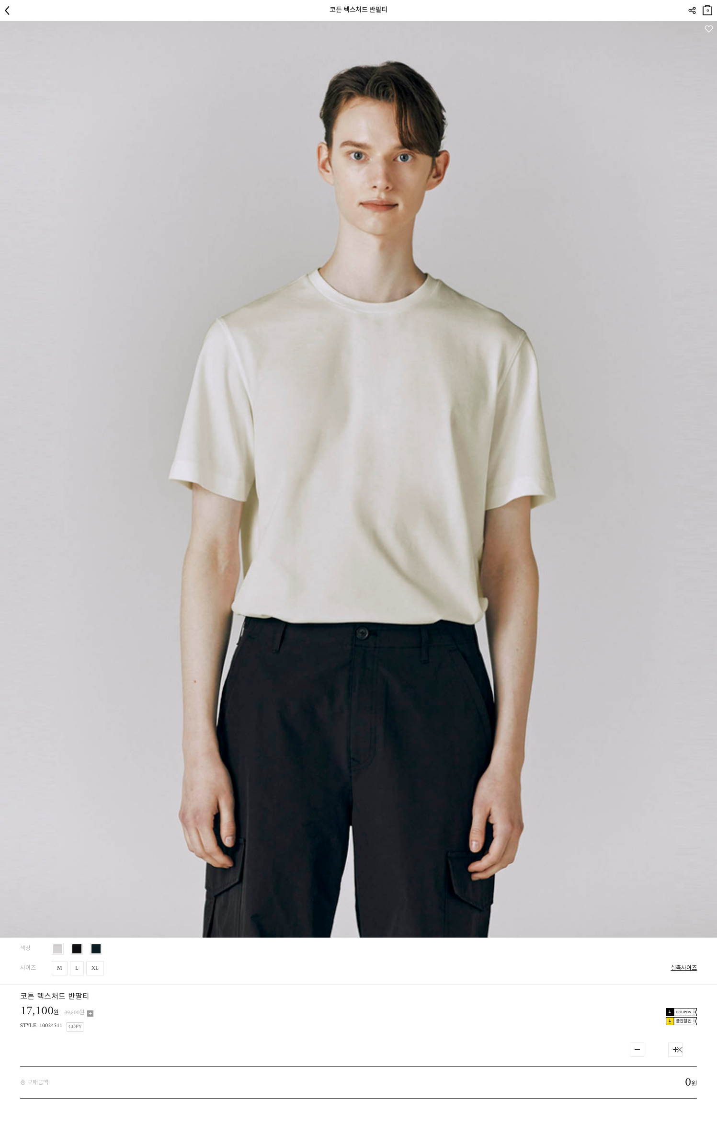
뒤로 (9, 10)
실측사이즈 (684, 968)
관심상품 (708, 29)
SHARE (691, 10)
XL (95, 968)
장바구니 (707, 8)
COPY (74, 1026)
